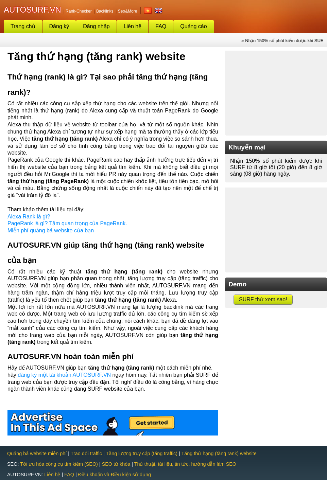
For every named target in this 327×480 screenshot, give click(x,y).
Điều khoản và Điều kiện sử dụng (114, 474)
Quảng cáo (193, 26)
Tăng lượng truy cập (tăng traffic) (141, 453)
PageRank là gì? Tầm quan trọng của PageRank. (67, 223)
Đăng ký (59, 26)
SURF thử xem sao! (263, 299)
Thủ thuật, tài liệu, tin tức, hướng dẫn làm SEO (185, 464)
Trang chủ (23, 26)
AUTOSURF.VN (32, 9)
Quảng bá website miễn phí (37, 453)
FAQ (160, 26)
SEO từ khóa (116, 464)
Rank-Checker (79, 11)
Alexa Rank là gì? (28, 216)
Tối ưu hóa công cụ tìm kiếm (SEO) (59, 464)
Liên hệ (133, 26)
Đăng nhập (96, 26)
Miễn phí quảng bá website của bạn (50, 230)
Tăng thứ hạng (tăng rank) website (219, 453)
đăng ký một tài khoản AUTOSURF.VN (64, 375)
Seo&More (127, 11)
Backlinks (105, 11)
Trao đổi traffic (86, 453)
